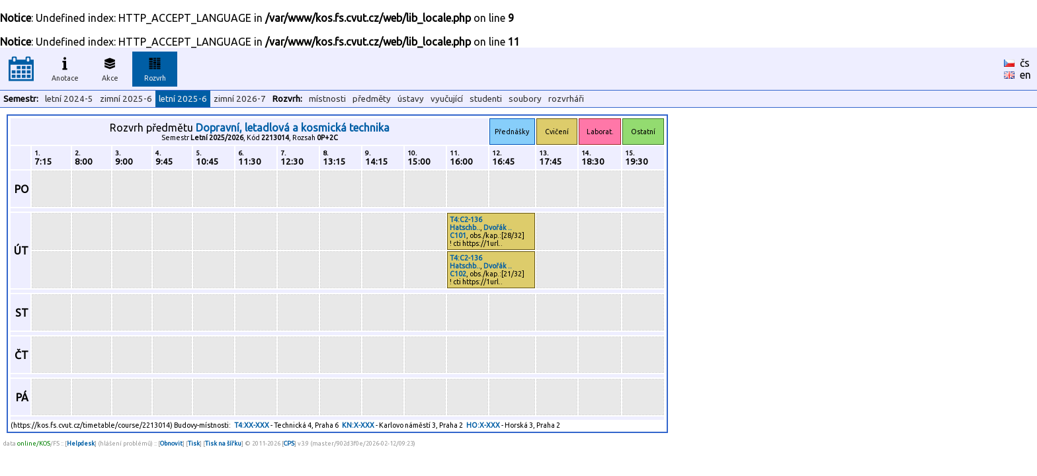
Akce (109, 67)
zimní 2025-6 (126, 99)
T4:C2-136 (466, 219)
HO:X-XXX (483, 425)
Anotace (65, 67)
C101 (458, 235)
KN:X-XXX (358, 425)
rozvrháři (566, 99)
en (1025, 75)
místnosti (327, 99)
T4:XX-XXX (251, 425)
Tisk (194, 443)
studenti (486, 99)
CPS (289, 443)
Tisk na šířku (223, 443)
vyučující (447, 99)
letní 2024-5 (69, 99)
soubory (525, 99)
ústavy (410, 99)
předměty (372, 99)
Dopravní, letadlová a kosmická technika (293, 128)
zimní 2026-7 (240, 99)
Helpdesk (81, 443)
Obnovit (171, 443)
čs (1025, 63)
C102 (458, 274)
